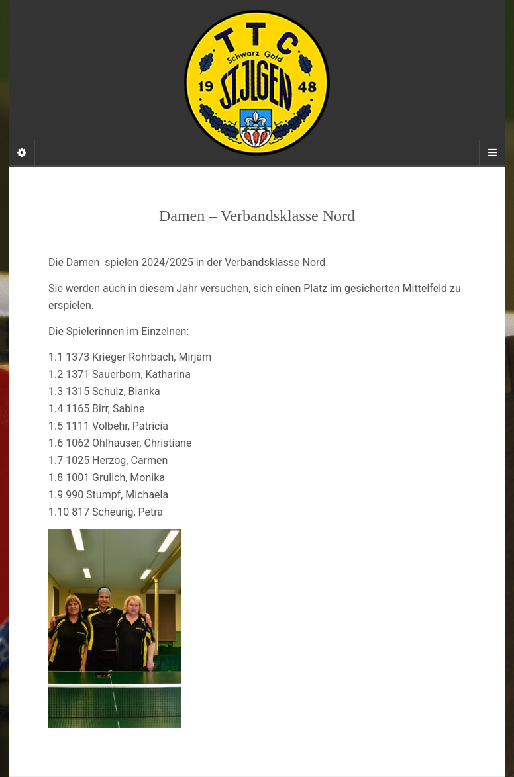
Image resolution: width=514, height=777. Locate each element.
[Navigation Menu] (492, 153)
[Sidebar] (22, 153)
